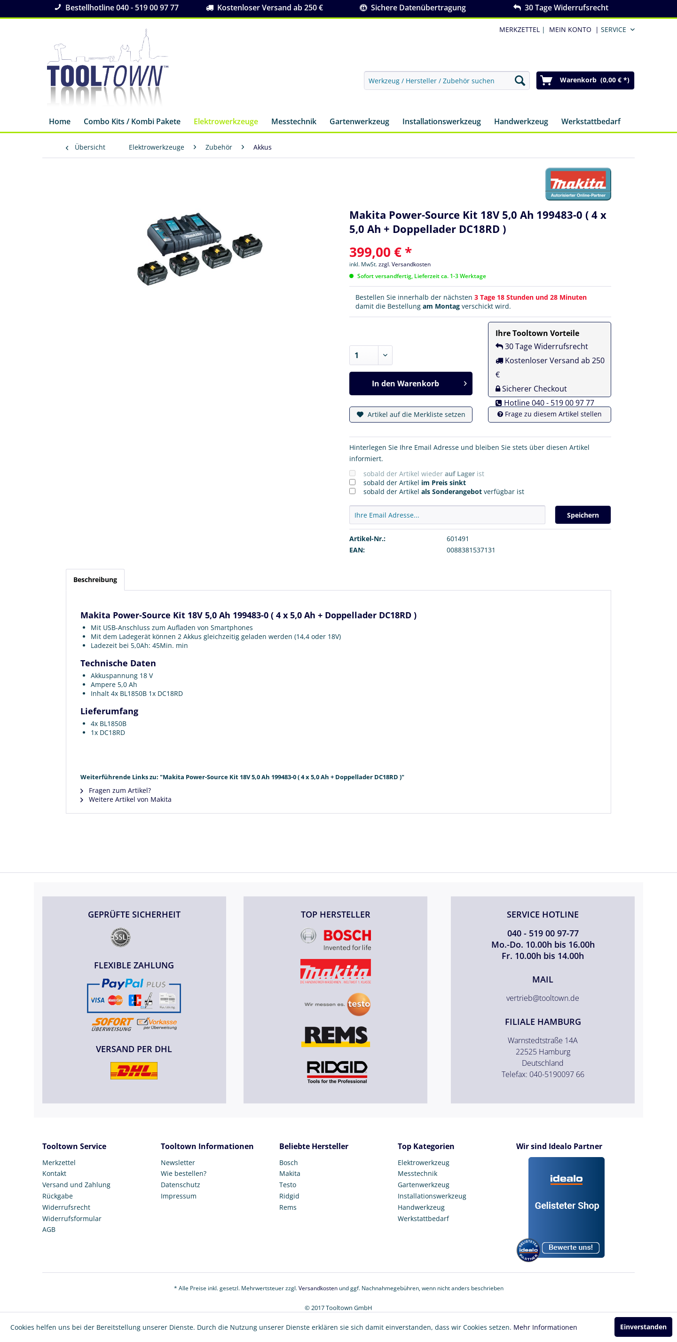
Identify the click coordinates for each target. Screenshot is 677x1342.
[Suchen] (520, 80)
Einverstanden (643, 1326)
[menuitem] (572, 29)
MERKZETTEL (519, 29)
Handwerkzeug (421, 1207)
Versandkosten (318, 1288)
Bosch (288, 1162)
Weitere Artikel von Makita (126, 799)
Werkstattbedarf (423, 1218)
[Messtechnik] (294, 122)
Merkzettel (59, 1162)
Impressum (179, 1195)
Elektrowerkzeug (423, 1162)
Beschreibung (95, 579)
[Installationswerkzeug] (442, 122)
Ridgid (289, 1195)
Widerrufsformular (72, 1218)
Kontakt (54, 1173)
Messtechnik (417, 1173)
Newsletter (178, 1162)
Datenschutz (180, 1184)
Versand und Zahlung (76, 1184)
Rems (288, 1207)
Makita (289, 1173)
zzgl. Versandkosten (404, 264)
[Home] (59, 122)
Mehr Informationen (545, 1327)
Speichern (583, 515)
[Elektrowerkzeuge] (226, 122)
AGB (48, 1229)
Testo (287, 1184)
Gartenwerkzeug (423, 1184)
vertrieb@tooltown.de (542, 998)
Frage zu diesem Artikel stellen (549, 413)
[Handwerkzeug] (521, 122)
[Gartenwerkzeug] (359, 122)
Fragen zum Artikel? (115, 790)
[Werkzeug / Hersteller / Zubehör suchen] (447, 80)
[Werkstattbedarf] (591, 122)
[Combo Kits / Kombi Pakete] (132, 122)
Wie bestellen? (183, 1173)
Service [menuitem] (613, 29)
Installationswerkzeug (432, 1195)
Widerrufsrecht (66, 1207)
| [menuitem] (521, 29)
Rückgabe (57, 1195)
